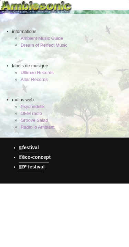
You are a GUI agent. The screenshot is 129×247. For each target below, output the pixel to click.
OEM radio (31, 113)
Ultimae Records (37, 72)
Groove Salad (34, 120)
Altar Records (34, 79)
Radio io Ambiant (37, 127)
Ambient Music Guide (42, 38)
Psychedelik (32, 106)
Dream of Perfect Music (44, 45)
